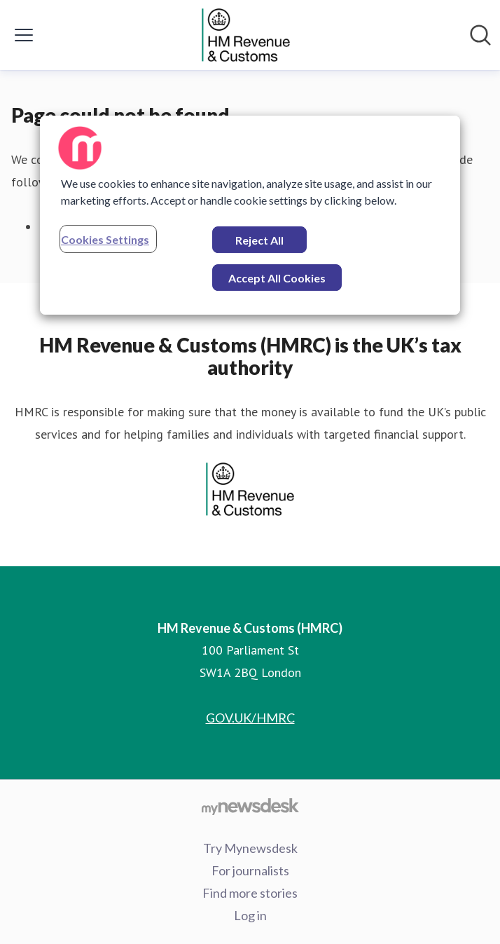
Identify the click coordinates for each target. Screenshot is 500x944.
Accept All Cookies (277, 278)
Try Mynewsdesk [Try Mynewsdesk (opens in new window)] (250, 848)
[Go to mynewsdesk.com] (250, 806)
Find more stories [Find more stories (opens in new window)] (250, 893)
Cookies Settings (105, 239)
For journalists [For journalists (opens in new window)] (250, 870)
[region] (250, 215)
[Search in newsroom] (480, 35)
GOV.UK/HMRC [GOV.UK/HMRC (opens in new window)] (250, 717)
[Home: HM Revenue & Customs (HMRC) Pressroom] (246, 35)
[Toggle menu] (23, 35)
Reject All (259, 240)
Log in (250, 915)
